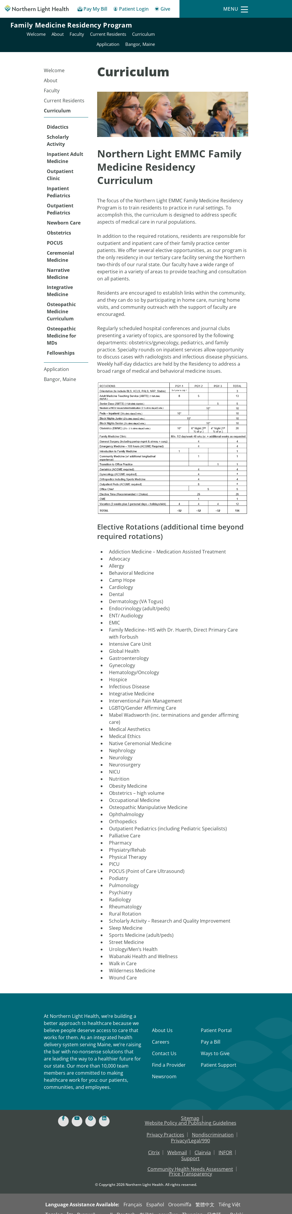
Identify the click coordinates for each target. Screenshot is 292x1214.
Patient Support (218, 1056)
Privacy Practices (165, 1126)
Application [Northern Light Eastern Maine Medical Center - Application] (234, 36)
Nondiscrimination (213, 1126)
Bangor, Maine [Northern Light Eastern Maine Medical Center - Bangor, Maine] (266, 36)
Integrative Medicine (60, 282)
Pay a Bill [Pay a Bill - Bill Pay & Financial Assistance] (210, 1033)
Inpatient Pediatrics (58, 184)
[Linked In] (104, 1113)
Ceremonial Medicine (60, 248)
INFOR (225, 1144)
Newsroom (164, 1068)
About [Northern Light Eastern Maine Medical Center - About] (184, 26)
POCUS (55, 234)
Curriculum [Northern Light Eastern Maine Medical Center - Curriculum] (270, 26)
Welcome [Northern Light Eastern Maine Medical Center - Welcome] (162, 26)
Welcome (54, 62)
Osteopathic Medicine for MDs (61, 327)
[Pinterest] (90, 1113)
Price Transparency (190, 1165)
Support (190, 1150)
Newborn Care (64, 214)
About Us (162, 1022)
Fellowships (61, 344)
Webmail (177, 1144)
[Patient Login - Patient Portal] (131, 10)
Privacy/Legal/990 (190, 1132)
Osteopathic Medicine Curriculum (61, 303)
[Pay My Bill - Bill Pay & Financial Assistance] (92, 10)
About (50, 72)
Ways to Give (215, 1045)
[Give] (162, 10)
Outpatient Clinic (60, 166)
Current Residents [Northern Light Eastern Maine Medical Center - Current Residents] (234, 26)
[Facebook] (63, 1113)
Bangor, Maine (60, 371)
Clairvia (203, 1144)
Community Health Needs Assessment (190, 1160)
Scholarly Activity (58, 132)
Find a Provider (169, 1056)
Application (56, 361)
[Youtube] (77, 1113)
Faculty (52, 82)
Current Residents (64, 92)
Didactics (57, 118)
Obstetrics (59, 224)
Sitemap (190, 1110)
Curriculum (57, 102)
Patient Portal (216, 1022)
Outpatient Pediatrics (60, 201)
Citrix (154, 1144)
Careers (160, 1033)
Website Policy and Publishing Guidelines (190, 1114)
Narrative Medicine (58, 265)
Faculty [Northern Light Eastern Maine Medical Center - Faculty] (203, 26)
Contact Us (164, 1045)
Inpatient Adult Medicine (65, 149)
